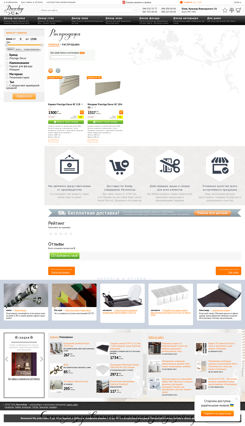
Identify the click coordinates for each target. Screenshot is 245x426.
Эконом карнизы (20, 310)
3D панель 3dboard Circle (76, 381)
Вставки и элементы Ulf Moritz (24, 366)
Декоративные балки (21, 23)
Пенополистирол (19, 77)
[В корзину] (82, 112)
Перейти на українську (217, 413)
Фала (66, 364)
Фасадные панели (161, 23)
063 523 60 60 (150, 11)
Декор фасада (149, 18)
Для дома (214, 18)
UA (235, 2)
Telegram (43, 407)
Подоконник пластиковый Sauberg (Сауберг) (122, 382)
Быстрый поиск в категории (68, 52)
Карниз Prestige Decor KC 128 (64, 104)
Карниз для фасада (20, 66)
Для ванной (221, 21)
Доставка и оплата (32, 2)
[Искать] (134, 10)
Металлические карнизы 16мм (77, 367)
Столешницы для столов (121, 370)
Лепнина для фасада (148, 21)
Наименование (19, 63)
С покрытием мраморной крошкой (22, 87)
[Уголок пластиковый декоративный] (74, 296)
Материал (16, 74)
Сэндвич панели (49, 23)
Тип (11, 82)
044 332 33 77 (150, 8)
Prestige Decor (17, 58)
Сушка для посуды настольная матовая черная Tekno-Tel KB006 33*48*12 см (120, 311)
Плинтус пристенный (85, 21)
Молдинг (14, 69)
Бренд (13, 55)
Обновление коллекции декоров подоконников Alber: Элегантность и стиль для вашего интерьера (222, 365)
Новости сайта (155, 337)
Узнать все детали (212, 213)
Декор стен (46, 18)
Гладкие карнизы (11, 21)
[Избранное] (224, 10)
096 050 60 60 (168, 8)
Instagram (26, 407)
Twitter (18, 407)
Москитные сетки (112, 23)
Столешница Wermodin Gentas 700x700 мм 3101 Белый (124, 366)
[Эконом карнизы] (26, 296)
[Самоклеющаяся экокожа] (219, 296)
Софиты (149, 23)
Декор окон (114, 18)
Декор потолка (14, 18)
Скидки (191, 2)
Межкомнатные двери (182, 21)
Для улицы (231, 21)
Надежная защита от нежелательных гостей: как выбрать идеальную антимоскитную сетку (174, 347)
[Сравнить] (231, 10)
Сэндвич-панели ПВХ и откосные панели (125, 352)
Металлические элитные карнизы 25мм (79, 350)
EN (238, 2)
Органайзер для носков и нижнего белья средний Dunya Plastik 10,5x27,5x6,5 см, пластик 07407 (170, 312)
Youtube (53, 407)
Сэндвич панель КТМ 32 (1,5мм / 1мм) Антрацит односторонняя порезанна (125, 346)
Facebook (9, 407)
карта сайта (72, 404)
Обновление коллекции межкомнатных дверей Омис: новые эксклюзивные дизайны (176, 364)
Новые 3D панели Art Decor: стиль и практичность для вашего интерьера (221, 346)
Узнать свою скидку (67, 122)
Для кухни (211, 21)
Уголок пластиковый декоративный (78, 310)
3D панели (50, 21)
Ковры (74, 21)
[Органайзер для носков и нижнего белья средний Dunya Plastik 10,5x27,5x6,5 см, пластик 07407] (170, 296)
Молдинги (42, 21)
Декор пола (80, 18)
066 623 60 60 (168, 11)
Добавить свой (65, 255)
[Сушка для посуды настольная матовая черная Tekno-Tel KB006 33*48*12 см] (122, 296)
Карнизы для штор (113, 21)
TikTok (35, 407)
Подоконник (126, 21)
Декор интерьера (185, 18)
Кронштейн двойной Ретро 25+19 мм (76, 344)
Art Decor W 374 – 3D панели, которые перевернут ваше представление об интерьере (222, 381)
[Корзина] (238, 10)
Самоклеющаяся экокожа (221, 310)
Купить (53, 140)
